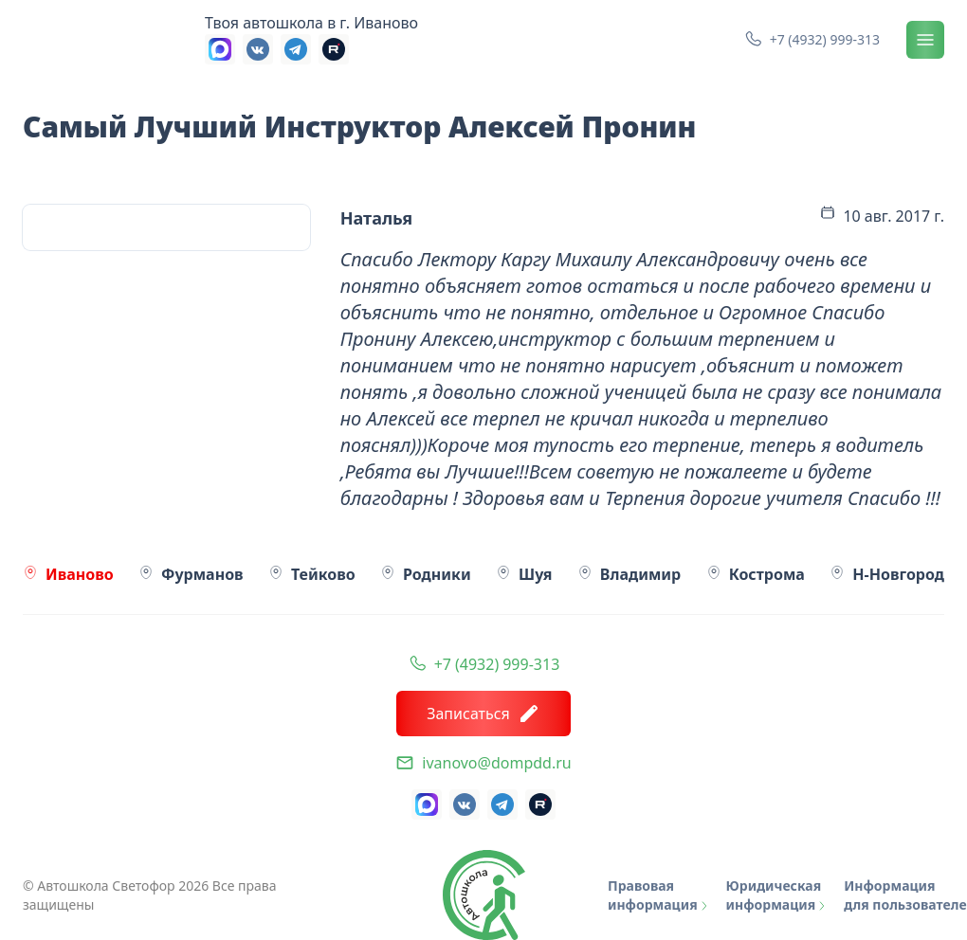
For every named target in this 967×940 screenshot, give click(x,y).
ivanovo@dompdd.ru (496, 762)
